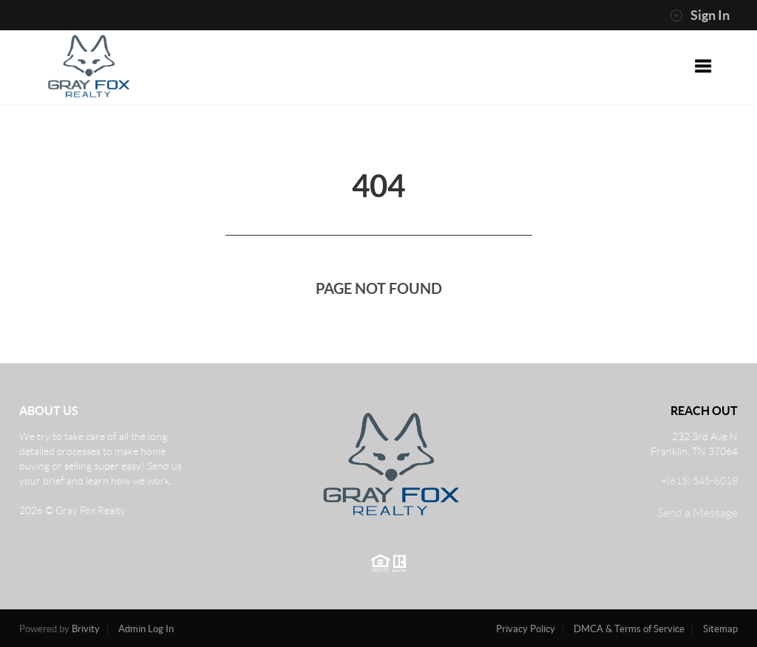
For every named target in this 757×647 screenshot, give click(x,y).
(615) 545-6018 (702, 481)
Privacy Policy (525, 628)
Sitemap (720, 628)
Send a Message (697, 513)
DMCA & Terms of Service (629, 628)
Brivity (86, 628)
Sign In (700, 15)
